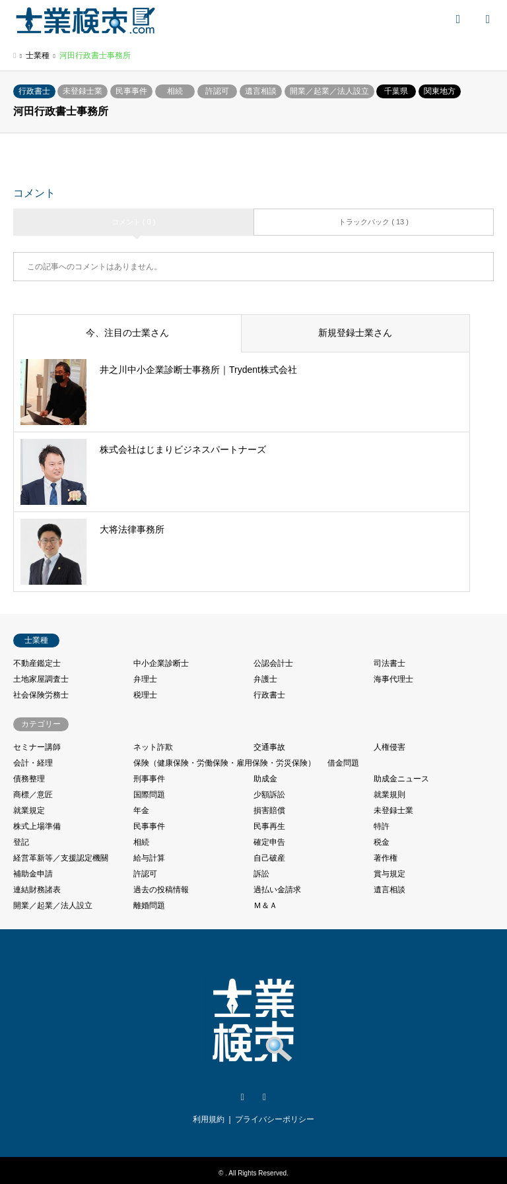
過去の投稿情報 (161, 889)
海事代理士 (393, 679)
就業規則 (389, 794)
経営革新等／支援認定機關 (60, 858)
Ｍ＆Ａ (265, 905)
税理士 (145, 695)
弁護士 (265, 679)
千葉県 (396, 91)
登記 (21, 842)
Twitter (242, 1097)
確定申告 (269, 842)
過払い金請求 (277, 889)
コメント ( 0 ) (134, 222)
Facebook (264, 1097)
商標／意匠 (33, 794)
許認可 (217, 91)
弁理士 (145, 679)
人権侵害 (389, 747)
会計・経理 (33, 763)
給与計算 (149, 858)
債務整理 (29, 778)
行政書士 (34, 91)
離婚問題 (149, 905)
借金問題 (343, 763)
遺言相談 (261, 91)
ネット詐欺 (153, 747)
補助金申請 (33, 873)
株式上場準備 (37, 826)
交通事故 (269, 747)
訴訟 (261, 873)
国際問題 (149, 794)
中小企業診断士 (161, 663)
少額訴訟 (269, 794)
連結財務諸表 (37, 889)
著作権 (385, 858)
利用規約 (208, 1119)
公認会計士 (273, 663)
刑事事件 (149, 778)
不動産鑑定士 (37, 663)
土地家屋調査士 (41, 679)
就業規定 (29, 810)
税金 (381, 842)
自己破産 (269, 858)
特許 (381, 826)
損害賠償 (269, 810)
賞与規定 (389, 873)
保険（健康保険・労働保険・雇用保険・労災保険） (224, 763)
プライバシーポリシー (274, 1119)
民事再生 (269, 826)
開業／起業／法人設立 (329, 91)
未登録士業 (82, 91)
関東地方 (440, 91)
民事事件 (131, 91)
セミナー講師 (37, 747)
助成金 (265, 778)
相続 (175, 91)
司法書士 (389, 663)
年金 (141, 810)
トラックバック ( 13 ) (374, 222)
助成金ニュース (401, 778)
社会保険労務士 (41, 695)
